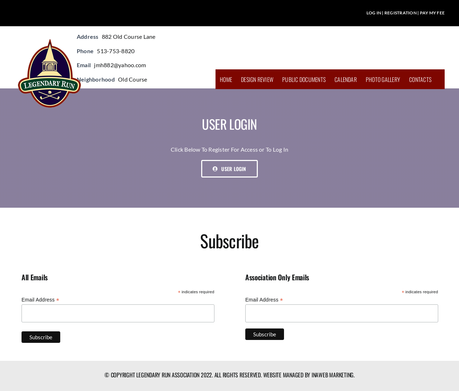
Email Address (40, 299)
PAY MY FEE (432, 12)
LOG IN (373, 12)
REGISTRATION (400, 12)
